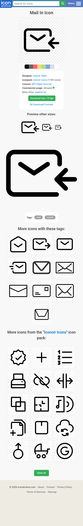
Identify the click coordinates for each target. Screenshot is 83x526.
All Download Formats (41, 104)
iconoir (50, 217)
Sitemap (52, 491)
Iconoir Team (40, 75)
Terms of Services (35, 491)
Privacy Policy (64, 487)
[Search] (62, 3)
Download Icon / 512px (41, 98)
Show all (41, 473)
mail (38, 217)
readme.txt (40, 92)
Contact (51, 487)
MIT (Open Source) (42, 84)
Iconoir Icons (40, 79)
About (41, 487)
